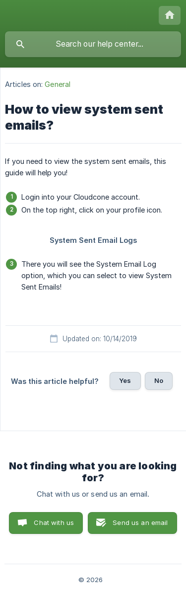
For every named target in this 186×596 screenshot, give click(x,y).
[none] (170, 15)
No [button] (158, 380)
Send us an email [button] (140, 522)
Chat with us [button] (54, 522)
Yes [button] (125, 380)
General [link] (57, 84)
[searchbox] (93, 44)
